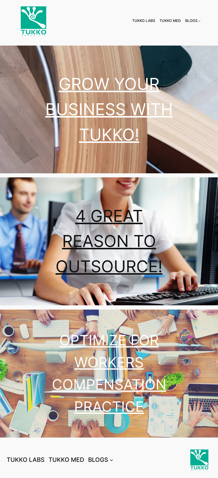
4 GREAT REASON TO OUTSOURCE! (109, 241)
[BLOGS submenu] (199, 21)
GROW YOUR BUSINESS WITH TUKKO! (109, 109)
